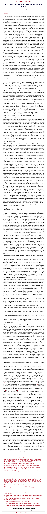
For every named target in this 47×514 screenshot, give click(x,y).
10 (17, 311)
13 (37, 384)
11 (4, 495)
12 (4, 382)
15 (17, 390)
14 (5, 390)
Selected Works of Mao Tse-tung (23, 1)
